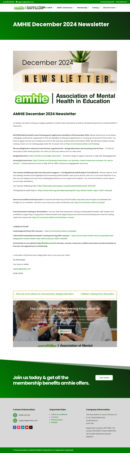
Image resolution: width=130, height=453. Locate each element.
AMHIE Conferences (64, 8)
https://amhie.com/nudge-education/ (45, 156)
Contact (54, 417)
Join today (104, 377)
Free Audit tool (121, 2)
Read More (65, 334)
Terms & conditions (59, 414)
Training (95, 8)
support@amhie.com (22, 269)
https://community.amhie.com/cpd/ (89, 202)
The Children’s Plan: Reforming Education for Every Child (65, 314)
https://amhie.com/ (45, 243)
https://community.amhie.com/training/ (82, 144)
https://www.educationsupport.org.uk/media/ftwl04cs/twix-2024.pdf (66, 186)
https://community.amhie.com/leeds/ (60, 231)
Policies (54, 422)
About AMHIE (47, 8)
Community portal (107, 2)
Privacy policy (56, 420)
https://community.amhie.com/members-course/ (53, 217)
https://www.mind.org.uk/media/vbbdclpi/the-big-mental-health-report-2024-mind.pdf (75, 190)
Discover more (109, 8)
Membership (82, 8)
